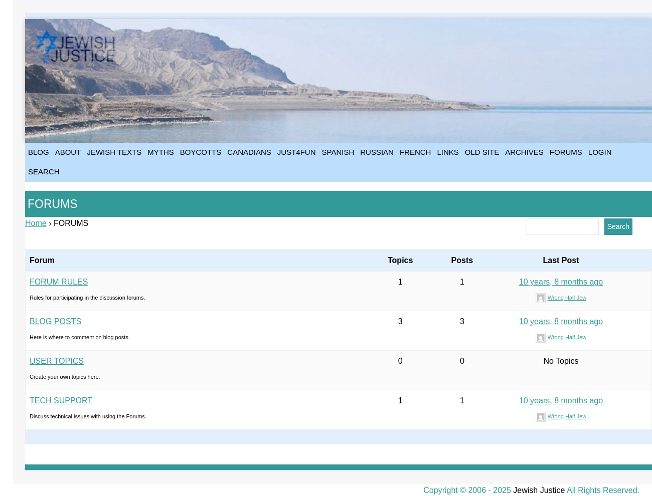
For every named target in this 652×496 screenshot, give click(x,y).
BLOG (38, 152)
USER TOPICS (57, 361)
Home (36, 223)
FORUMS (566, 152)
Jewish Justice (539, 490)
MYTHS (160, 152)
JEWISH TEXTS (114, 152)
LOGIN (600, 152)
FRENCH (415, 152)
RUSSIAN (377, 152)
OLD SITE (482, 152)
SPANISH (338, 152)
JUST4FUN (296, 152)
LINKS (447, 152)
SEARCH (44, 171)
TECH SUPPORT (61, 400)
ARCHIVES (524, 152)
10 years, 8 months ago (561, 282)
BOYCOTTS (201, 152)
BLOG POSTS (55, 321)
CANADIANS (249, 152)
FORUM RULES (59, 282)
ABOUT (68, 152)
